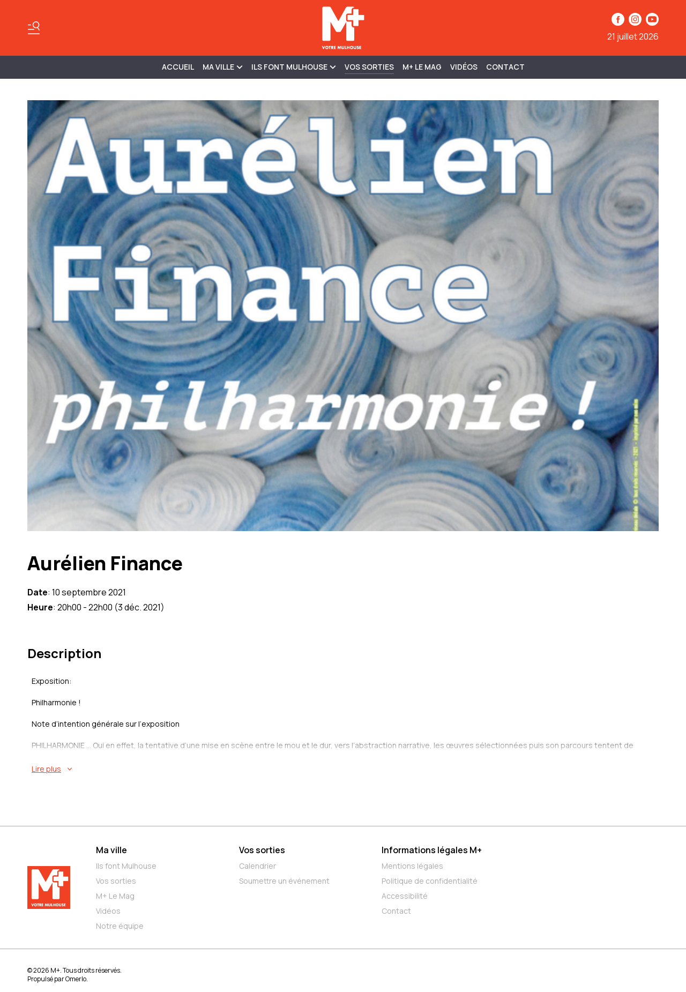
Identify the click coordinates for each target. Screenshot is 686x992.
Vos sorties (369, 67)
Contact (505, 67)
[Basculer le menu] (33, 27)
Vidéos (464, 67)
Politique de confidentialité (430, 881)
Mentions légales (412, 866)
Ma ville (111, 850)
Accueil (178, 67)
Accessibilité (405, 896)
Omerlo (75, 978)
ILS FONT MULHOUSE (293, 67)
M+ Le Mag (422, 67)
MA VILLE (223, 67)
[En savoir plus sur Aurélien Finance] (345, 769)
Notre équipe (120, 926)
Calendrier (257, 866)
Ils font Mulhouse (126, 866)
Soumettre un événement (284, 881)
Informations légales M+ (432, 850)
